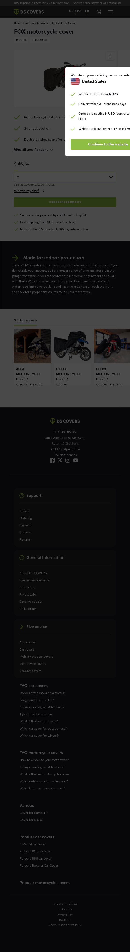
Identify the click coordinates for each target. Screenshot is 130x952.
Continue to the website (65, 508)
